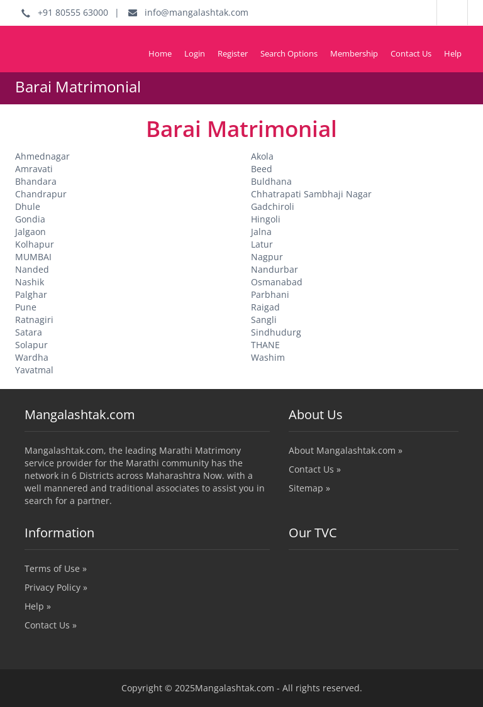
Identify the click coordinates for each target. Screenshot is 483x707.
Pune (25, 307)
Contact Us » (315, 469)
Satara (28, 332)
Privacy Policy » (56, 587)
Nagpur (267, 257)
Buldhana (271, 181)
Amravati (34, 169)
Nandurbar (274, 269)
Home (160, 53)
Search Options (289, 53)
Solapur (31, 345)
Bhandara (36, 181)
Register (233, 53)
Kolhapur (34, 244)
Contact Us (411, 53)
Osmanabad (277, 282)
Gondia (30, 219)
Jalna (261, 232)
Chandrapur (41, 194)
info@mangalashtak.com (188, 12)
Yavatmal (34, 370)
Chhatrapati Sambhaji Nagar (311, 194)
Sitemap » (309, 488)
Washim (268, 357)
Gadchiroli (272, 206)
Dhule (27, 206)
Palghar (31, 294)
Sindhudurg (276, 332)
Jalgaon (30, 232)
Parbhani (270, 294)
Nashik (29, 282)
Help (453, 53)
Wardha (31, 357)
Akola (262, 156)
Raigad (265, 307)
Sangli (264, 320)
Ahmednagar (42, 156)
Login (194, 53)
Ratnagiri (34, 320)
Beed (261, 169)
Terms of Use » (56, 568)
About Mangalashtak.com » (345, 450)
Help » (38, 606)
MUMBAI (33, 257)
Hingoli (265, 219)
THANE (265, 345)
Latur (262, 244)
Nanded (32, 269)
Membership (354, 53)
